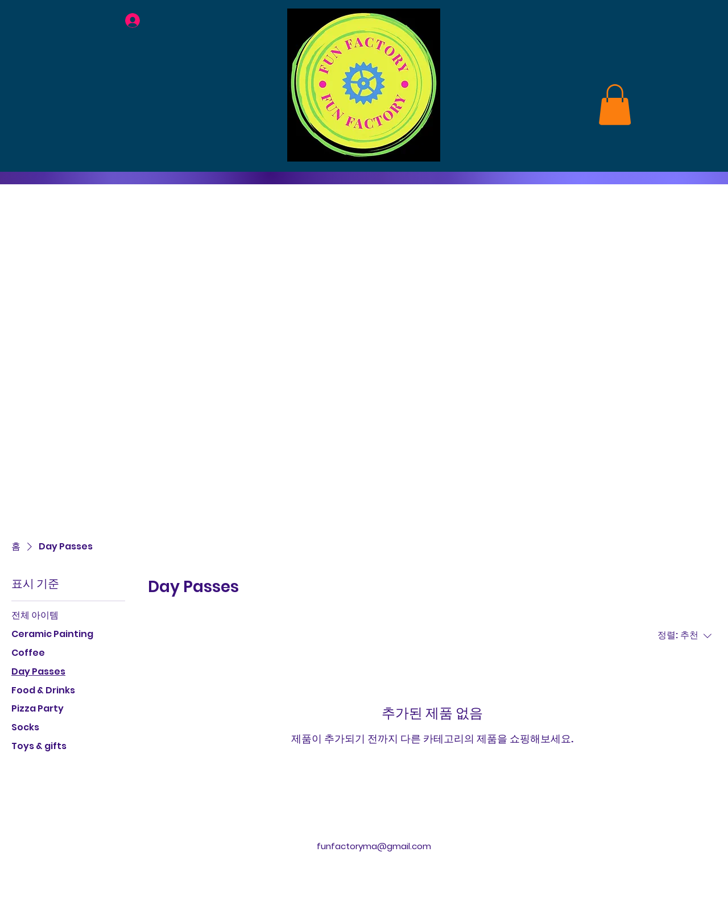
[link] (615, 104)
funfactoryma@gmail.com (374, 846)
